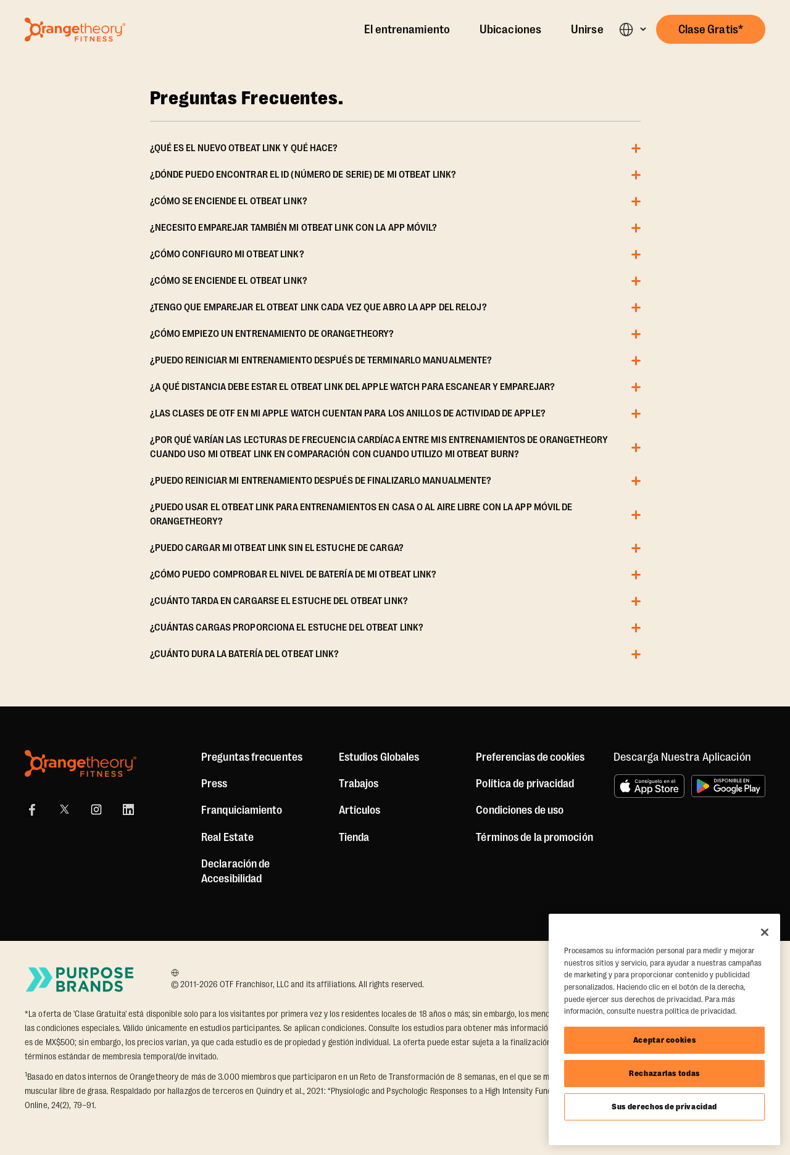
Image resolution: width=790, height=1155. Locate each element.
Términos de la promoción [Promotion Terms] (534, 837)
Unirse (587, 29)
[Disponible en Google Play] (728, 786)
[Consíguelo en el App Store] (649, 786)
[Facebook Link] (32, 809)
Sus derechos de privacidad (664, 1106)
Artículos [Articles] (360, 810)
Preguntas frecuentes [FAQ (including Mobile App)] (251, 757)
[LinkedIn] (128, 809)
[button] (632, 29)
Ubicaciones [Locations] (510, 29)
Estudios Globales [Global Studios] (379, 757)
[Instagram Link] (96, 809)
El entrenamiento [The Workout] (407, 29)
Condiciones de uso (519, 810)
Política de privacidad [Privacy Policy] (525, 783)
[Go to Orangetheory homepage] (75, 29)
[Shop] (354, 837)
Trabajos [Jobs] (359, 783)
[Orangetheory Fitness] (80, 763)
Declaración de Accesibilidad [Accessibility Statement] (235, 871)
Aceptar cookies (664, 1040)
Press (214, 783)
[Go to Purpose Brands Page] (80, 979)
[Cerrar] (764, 932)
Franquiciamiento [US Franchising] (242, 810)
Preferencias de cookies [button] (530, 757)
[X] (64, 809)
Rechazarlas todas (664, 1073)
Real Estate (227, 837)
